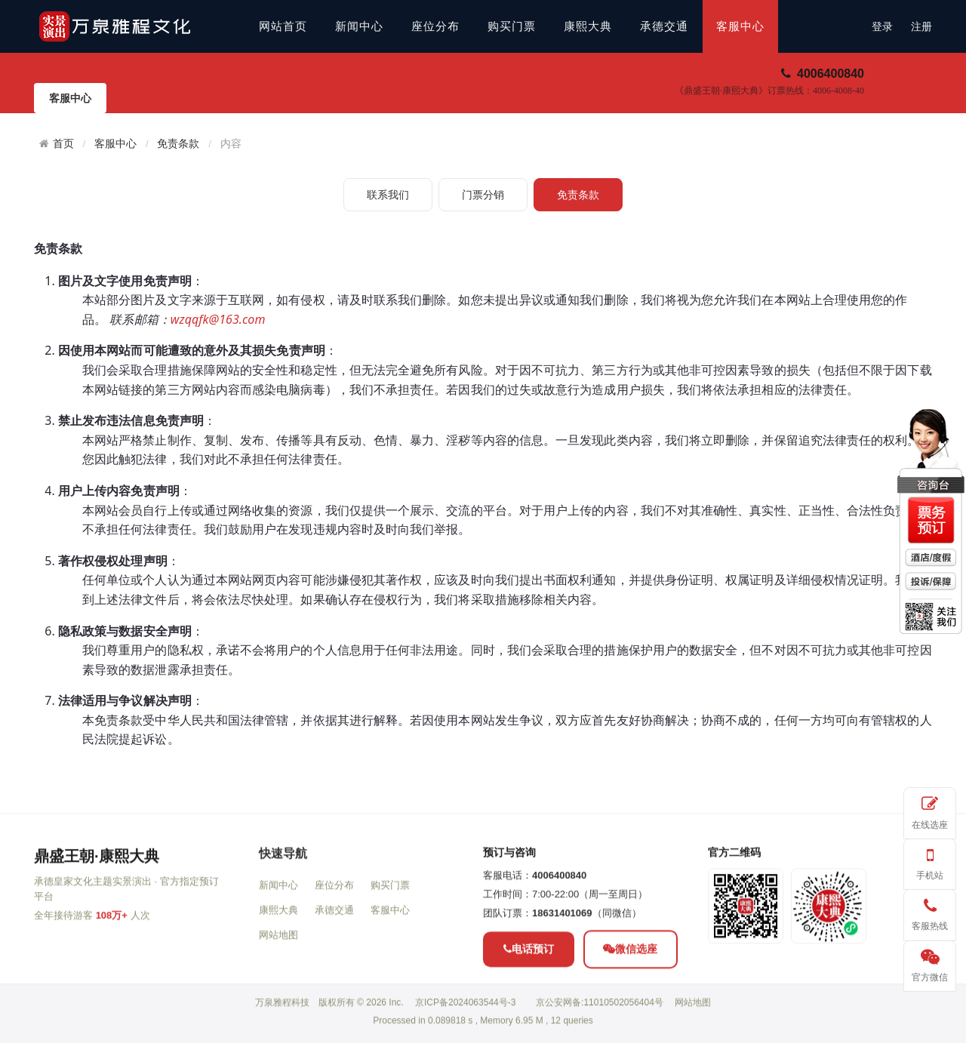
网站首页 (283, 26)
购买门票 (512, 26)
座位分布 (435, 26)
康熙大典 (588, 26)
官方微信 (930, 963)
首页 (63, 143)
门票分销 (483, 195)
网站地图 (278, 990)
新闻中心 (359, 26)
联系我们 (388, 195)
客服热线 (930, 912)
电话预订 (528, 1004)
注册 (921, 26)
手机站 (930, 861)
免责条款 (178, 143)
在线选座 (930, 810)
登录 (882, 26)
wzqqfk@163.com (218, 319)
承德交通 (664, 26)
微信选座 (630, 1004)
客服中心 (740, 26)
